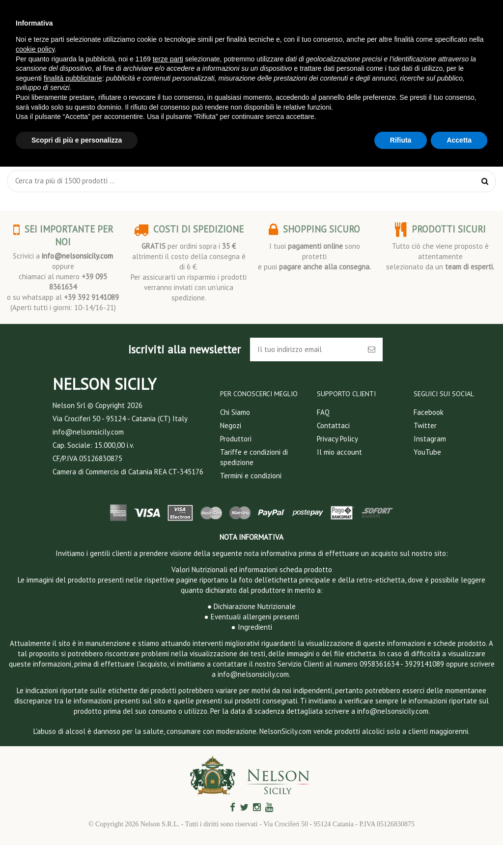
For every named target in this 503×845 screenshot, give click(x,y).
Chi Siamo (235, 412)
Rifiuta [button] (401, 140)
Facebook (429, 412)
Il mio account (339, 452)
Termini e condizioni (250, 475)
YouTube (427, 452)
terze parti (168, 59)
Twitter (425, 425)
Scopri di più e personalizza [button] (76, 140)
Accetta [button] (459, 140)
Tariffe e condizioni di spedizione (254, 457)
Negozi (230, 425)
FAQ (323, 412)
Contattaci (333, 425)
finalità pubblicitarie (73, 78)
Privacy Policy (337, 438)
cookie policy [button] (35, 49)
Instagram (430, 438)
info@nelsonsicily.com (77, 256)
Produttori (236, 438)
